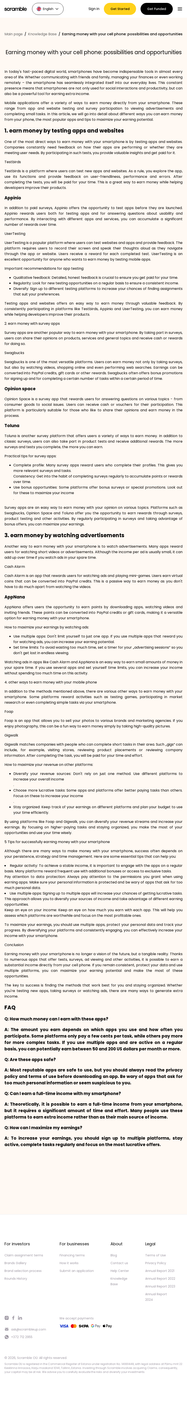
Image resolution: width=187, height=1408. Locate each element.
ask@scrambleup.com (25, 1329)
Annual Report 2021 (159, 1271)
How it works (69, 1263)
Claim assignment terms (23, 1255)
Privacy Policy (155, 1263)
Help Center (120, 1271)
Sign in (93, 8)
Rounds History (15, 1278)
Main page (13, 34)
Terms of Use (155, 1255)
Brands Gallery (15, 1263)
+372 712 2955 (18, 1337)
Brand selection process (23, 1271)
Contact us (119, 1263)
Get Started (120, 9)
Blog (114, 1255)
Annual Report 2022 (160, 1278)
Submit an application (77, 1271)
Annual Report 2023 (160, 1286)
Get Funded (156, 9)
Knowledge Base (42, 34)
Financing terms (72, 1255)
